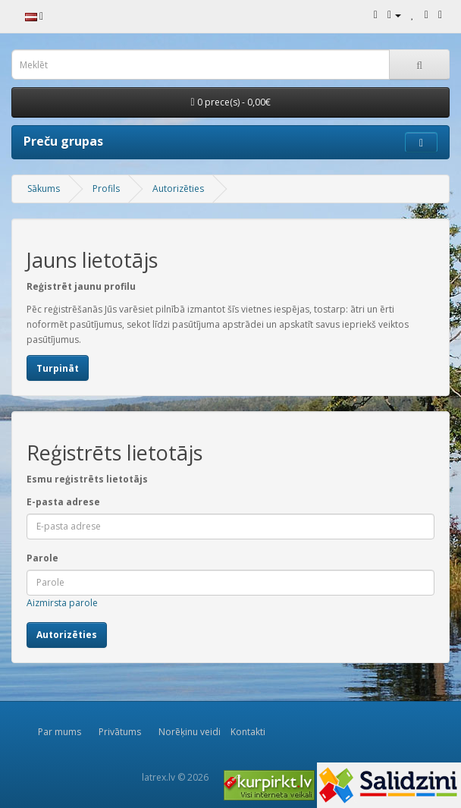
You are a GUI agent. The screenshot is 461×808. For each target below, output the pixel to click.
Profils (106, 188)
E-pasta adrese (63, 501)
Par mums (59, 731)
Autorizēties (178, 188)
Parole (42, 558)
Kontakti (247, 731)
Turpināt (57, 368)
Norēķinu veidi (189, 731)
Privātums (120, 731)
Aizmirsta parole (62, 602)
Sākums (43, 188)
